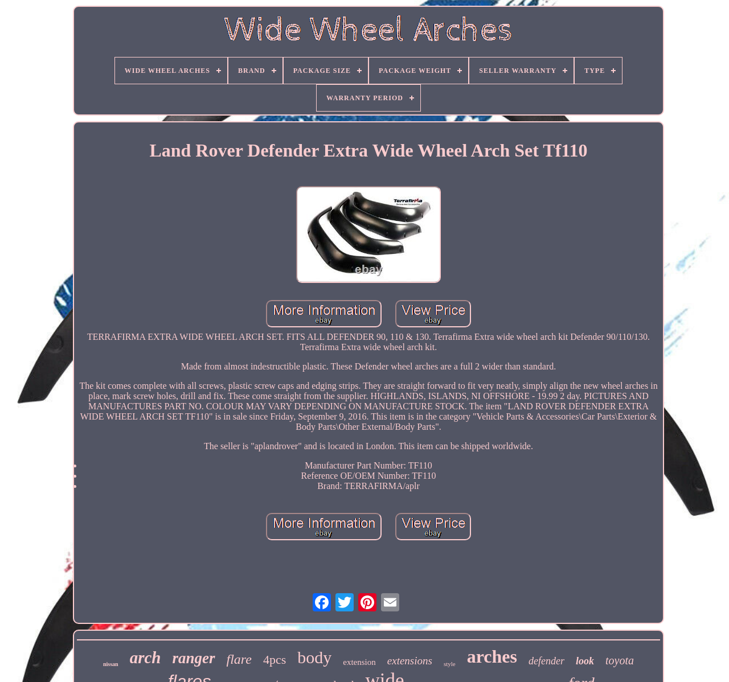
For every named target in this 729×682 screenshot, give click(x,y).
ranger (193, 658)
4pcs (274, 659)
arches (492, 656)
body (314, 657)
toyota (619, 660)
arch (145, 657)
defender (546, 661)
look (585, 661)
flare (239, 659)
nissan (110, 664)
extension (359, 662)
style (450, 663)
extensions (409, 661)
